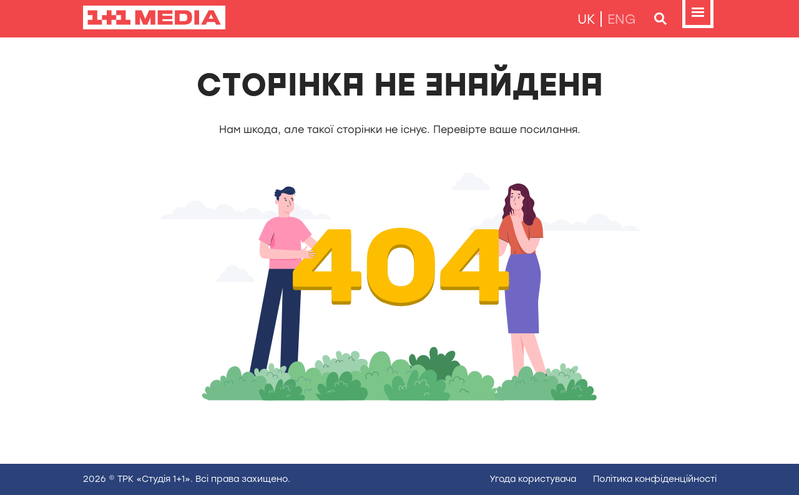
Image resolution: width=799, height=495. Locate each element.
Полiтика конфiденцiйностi (655, 479)
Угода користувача (532, 479)
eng (621, 19)
